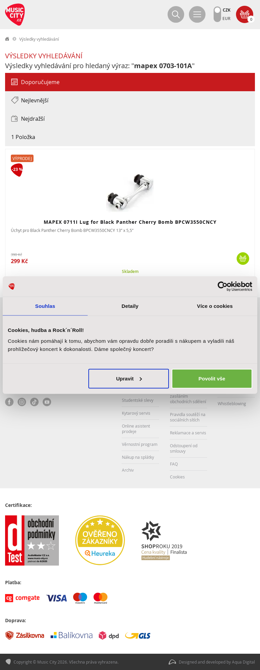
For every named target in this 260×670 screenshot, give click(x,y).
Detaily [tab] (130, 306)
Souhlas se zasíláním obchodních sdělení (188, 396)
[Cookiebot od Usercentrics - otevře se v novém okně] (222, 286)
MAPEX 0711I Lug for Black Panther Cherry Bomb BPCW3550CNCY (130, 222)
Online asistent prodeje (136, 428)
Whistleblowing (232, 403)
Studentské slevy (137, 400)
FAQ (174, 464)
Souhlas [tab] (45, 306)
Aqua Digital (243, 662)
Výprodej (22, 158)
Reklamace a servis (188, 432)
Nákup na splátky (138, 457)
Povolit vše (211, 378)
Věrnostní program (139, 444)
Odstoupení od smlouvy (183, 448)
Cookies (177, 476)
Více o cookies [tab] (215, 306)
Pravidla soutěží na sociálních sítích (187, 417)
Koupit (243, 258)
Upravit (129, 378)
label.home (7, 39)
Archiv (128, 470)
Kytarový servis (136, 413)
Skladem (130, 271)
